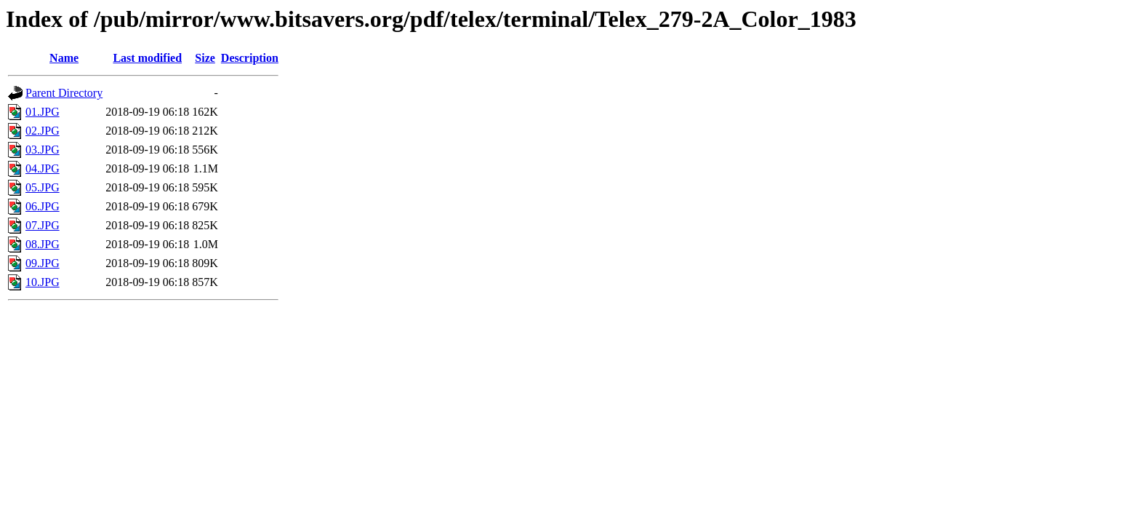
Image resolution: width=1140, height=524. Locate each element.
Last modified (147, 58)
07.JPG (42, 225)
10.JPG (42, 282)
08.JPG (42, 244)
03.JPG (42, 149)
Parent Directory (64, 93)
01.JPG (42, 112)
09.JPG (42, 263)
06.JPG (42, 206)
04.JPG (42, 168)
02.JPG (42, 130)
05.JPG (42, 187)
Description (249, 58)
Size (205, 58)
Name (64, 58)
